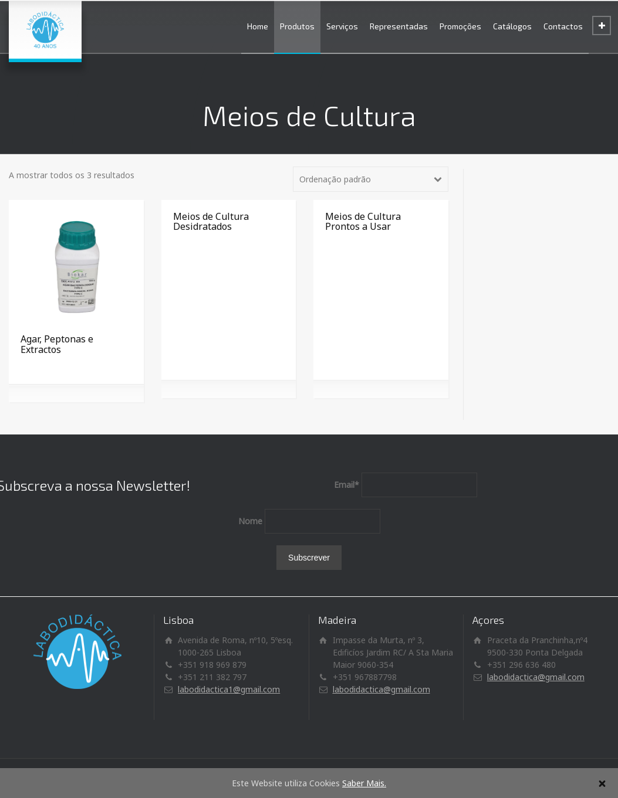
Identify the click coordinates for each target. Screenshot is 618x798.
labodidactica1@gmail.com (229, 689)
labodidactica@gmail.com (381, 689)
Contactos (563, 26)
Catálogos (512, 26)
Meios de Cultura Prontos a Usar (363, 221)
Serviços (342, 26)
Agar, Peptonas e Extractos (57, 344)
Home (257, 26)
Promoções (460, 26)
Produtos (297, 26)
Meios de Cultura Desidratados (211, 221)
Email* (346, 484)
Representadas (399, 26)
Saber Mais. (364, 783)
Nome (250, 521)
